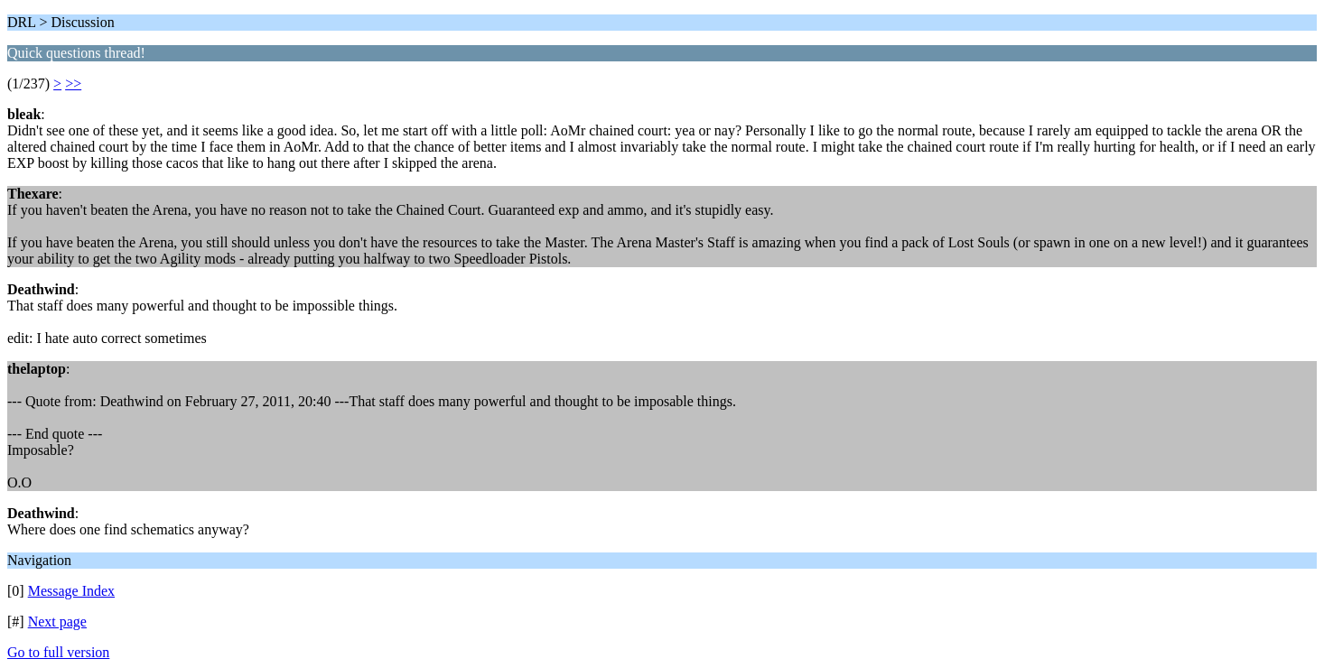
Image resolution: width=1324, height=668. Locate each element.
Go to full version (58, 652)
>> (73, 83)
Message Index (71, 590)
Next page (57, 621)
